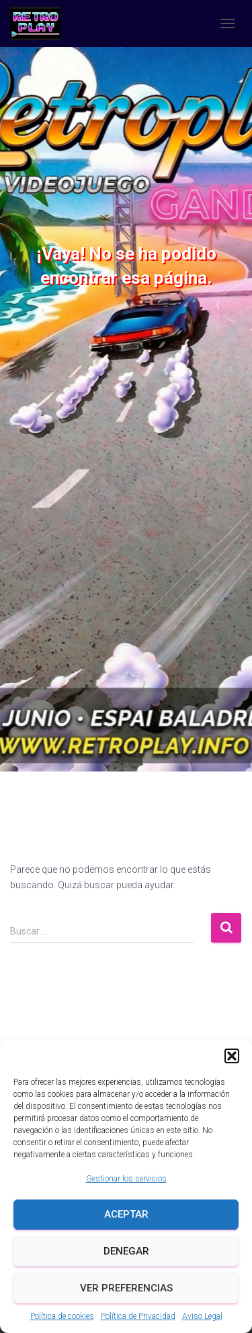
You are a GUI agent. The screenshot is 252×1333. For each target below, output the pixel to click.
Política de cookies (62, 1316)
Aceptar (126, 1214)
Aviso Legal (202, 1316)
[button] (232, 1056)
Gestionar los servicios (126, 1178)
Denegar (126, 1251)
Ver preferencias (126, 1288)
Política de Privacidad (138, 1316)
